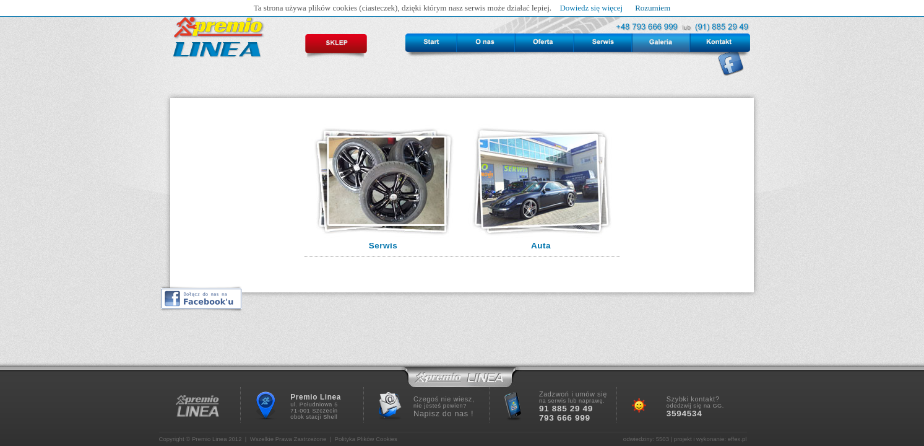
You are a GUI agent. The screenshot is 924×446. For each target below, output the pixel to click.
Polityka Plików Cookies (366, 438)
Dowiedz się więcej (591, 7)
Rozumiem (652, 7)
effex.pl (737, 438)
